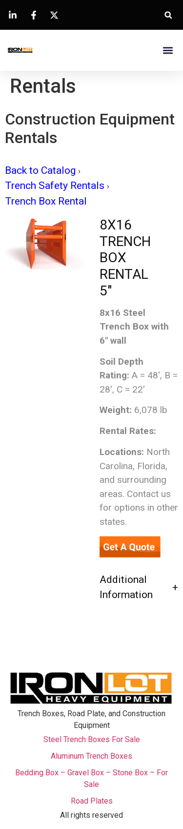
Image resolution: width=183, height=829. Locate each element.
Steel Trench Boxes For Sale (91, 739)
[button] (168, 14)
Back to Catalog (41, 170)
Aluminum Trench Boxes (91, 756)
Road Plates (92, 801)
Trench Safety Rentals (56, 185)
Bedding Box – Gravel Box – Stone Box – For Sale (91, 778)
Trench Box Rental (46, 201)
